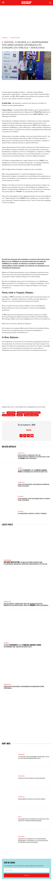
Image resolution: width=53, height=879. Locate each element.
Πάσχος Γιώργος (8, 382)
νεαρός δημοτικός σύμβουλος (28, 380)
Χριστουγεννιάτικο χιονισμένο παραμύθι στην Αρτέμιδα (33, 452)
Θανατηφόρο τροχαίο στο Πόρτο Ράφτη (31, 766)
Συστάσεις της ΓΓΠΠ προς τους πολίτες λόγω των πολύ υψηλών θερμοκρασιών (33, 787)
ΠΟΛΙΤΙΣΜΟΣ (7, 527)
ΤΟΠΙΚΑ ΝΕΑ (21, 420)
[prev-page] (3, 820)
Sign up (26, 842)
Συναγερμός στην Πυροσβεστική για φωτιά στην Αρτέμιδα (34, 466)
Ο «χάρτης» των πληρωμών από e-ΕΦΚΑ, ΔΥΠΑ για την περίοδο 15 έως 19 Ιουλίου (33, 724)
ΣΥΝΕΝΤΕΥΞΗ (15, 38)
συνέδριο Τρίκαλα (31, 382)
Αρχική (4, 38)
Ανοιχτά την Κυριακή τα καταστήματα (31, 745)
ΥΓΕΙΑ (19, 783)
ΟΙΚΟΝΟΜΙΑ (21, 721)
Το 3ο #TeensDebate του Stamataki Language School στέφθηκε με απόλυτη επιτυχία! (33, 438)
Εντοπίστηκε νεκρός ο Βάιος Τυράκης (32, 480)
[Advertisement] (26, 19)
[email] (26, 837)
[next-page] (6, 820)
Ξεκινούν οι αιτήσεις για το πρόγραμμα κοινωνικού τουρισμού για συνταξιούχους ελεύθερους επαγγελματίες (33, 807)
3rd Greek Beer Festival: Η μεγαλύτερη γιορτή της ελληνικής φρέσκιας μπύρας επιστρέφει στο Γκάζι (25, 530)
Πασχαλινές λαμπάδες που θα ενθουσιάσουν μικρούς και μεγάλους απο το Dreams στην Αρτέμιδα (34, 423)
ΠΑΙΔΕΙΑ (20, 435)
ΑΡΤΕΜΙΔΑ (20, 463)
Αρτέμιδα (11, 380)
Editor (28, 397)
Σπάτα (20, 382)
